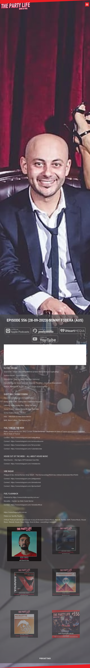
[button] (87, 4)
